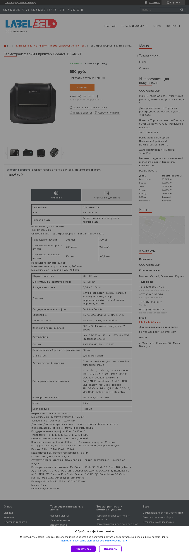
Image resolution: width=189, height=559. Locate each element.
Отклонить (110, 549)
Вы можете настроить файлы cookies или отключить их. (93, 540)
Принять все (83, 549)
